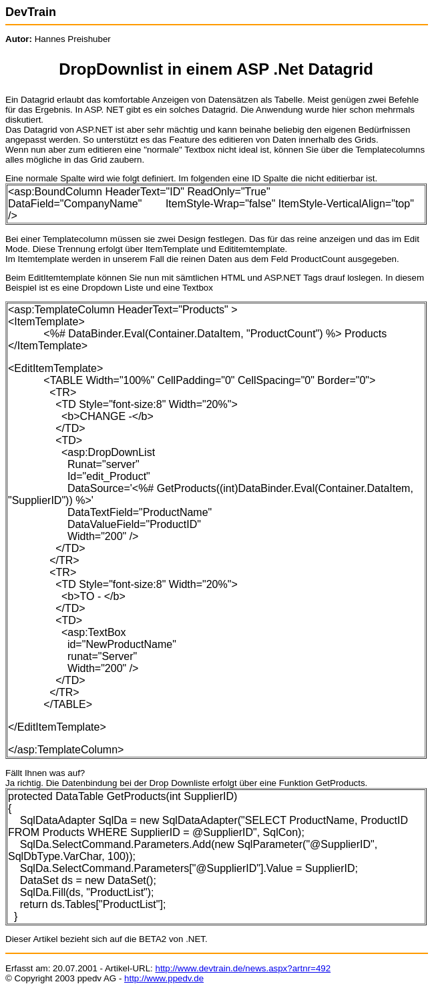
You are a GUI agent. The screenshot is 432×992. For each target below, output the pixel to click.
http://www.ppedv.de (164, 978)
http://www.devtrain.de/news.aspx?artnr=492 (243, 968)
